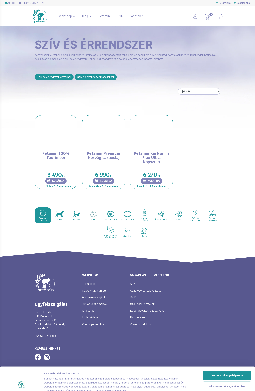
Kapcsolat (136, 16)
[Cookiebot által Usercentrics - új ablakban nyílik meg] (21, 384)
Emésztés (88, 310)
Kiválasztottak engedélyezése (227, 364)
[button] (199, 16)
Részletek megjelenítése (58, 384)
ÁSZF (133, 284)
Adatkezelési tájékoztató (145, 290)
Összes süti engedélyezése (227, 353)
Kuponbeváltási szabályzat (147, 310)
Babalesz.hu (242, 2)
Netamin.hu (223, 2)
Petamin (104, 16)
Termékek (88, 284)
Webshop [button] (67, 16)
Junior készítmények (95, 304)
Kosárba (58, 181)
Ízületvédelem (91, 317)
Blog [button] (87, 16)
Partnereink (137, 317)
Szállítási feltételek (142, 304)
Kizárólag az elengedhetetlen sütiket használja (227, 377)
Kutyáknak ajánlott (94, 290)
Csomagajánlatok (93, 324)
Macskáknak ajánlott (95, 297)
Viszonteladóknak (141, 324)
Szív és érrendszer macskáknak (96, 77)
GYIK (120, 16)
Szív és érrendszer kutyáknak (54, 77)
